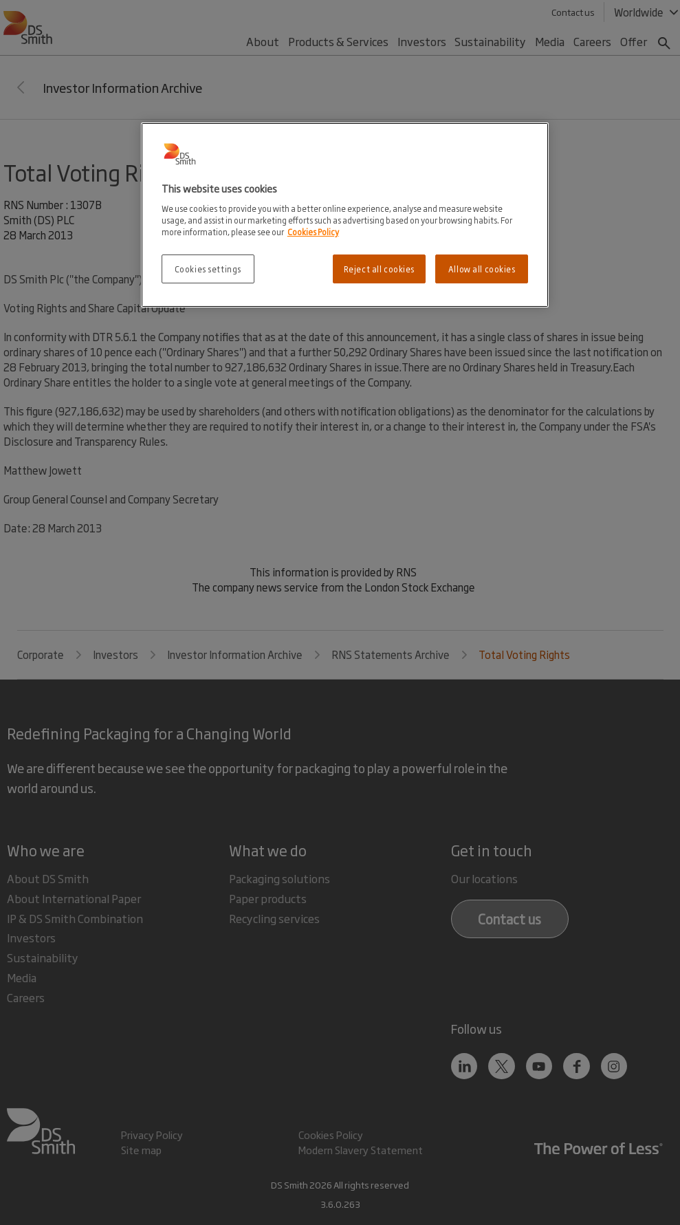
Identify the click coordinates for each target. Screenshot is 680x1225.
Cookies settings (208, 268)
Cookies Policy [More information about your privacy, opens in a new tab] (313, 231)
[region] (345, 214)
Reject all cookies (379, 268)
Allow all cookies (482, 268)
